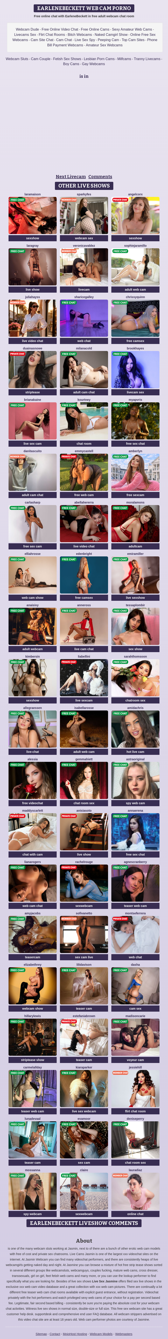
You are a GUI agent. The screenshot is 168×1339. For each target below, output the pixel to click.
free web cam (84, 495)
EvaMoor (84, 1118)
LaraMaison (32, 194)
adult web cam (135, 289)
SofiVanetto (84, 913)
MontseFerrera (135, 913)
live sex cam (33, 443)
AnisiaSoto (83, 810)
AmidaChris (135, 708)
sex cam (84, 1162)
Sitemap (41, 1334)
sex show (135, 649)
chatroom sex (135, 700)
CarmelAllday (32, 1067)
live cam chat (84, 649)
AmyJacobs (32, 913)
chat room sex (84, 803)
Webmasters (123, 1334)
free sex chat (135, 443)
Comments (100, 176)
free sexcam (135, 495)
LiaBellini (84, 656)
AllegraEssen (32, 708)
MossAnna (32, 1170)
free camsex (135, 341)
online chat (135, 1214)
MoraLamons (135, 502)
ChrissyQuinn (135, 297)
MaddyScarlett (32, 810)
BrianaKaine (32, 399)
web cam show (33, 597)
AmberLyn (135, 451)
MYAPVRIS (135, 399)
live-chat (32, 752)
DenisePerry (135, 1118)
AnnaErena (135, 810)
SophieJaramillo (135, 245)
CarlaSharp (32, 502)
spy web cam (135, 803)
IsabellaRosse (84, 708)
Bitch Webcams (80, 34)
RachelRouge (84, 862)
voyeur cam (135, 1060)
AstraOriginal (135, 759)
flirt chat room (135, 1111)
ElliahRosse (32, 554)
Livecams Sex (25, 34)
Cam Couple (41, 59)
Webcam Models (101, 1334)
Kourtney (83, 399)
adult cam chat (84, 392)
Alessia (33, 759)
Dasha (135, 964)
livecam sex (135, 392)
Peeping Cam (108, 40)
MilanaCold (84, 348)
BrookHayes (135, 348)
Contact (55, 1334)
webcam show (32, 1008)
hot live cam (135, 752)
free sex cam (32, 546)
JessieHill (135, 1067)
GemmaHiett (84, 759)
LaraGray (32, 245)
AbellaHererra (84, 502)
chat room (84, 443)
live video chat (32, 341)
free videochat (32, 803)
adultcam (135, 546)
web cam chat (33, 906)
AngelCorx (135, 194)
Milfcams (124, 59)
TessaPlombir (135, 605)
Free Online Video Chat (60, 29)
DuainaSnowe (32, 348)
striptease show (32, 1060)
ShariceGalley (84, 297)
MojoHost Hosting (75, 1334)
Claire (84, 1170)
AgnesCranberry (135, 862)
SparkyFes (84, 194)
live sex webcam (84, 1111)
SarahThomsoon (135, 656)
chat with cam (33, 854)
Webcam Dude (27, 29)
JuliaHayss (32, 297)
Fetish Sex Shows (67, 59)
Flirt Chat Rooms (52, 34)
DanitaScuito (33, 451)
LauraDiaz (135, 1170)
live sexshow (135, 597)
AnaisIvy (32, 605)
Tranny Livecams (147, 59)
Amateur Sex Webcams (104, 45)
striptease (32, 392)
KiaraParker (84, 1067)
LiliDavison (84, 964)
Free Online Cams (95, 29)
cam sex (135, 1008)
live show (32, 289)
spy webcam (32, 1214)
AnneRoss (84, 605)
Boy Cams (71, 64)
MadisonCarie (135, 1016)
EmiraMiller (135, 554)
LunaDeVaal (32, 1118)
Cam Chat (64, 40)
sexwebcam (84, 906)
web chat (84, 341)
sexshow (32, 238)
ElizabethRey (33, 964)
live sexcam (84, 700)
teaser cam (84, 1008)
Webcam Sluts (17, 59)
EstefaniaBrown (84, 1016)
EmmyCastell (84, 451)
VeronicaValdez (84, 245)
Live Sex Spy (85, 40)
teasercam (32, 957)
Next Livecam (71, 176)
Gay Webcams (93, 64)
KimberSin (32, 656)
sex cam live (84, 957)
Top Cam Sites (133, 40)
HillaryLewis (32, 1016)
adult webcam (33, 649)
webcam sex (84, 238)
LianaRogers (32, 862)
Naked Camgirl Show (111, 34)
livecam (83, 289)
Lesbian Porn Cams (99, 59)
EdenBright (84, 554)
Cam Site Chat (42, 40)
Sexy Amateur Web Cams (132, 29)
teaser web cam (135, 906)
